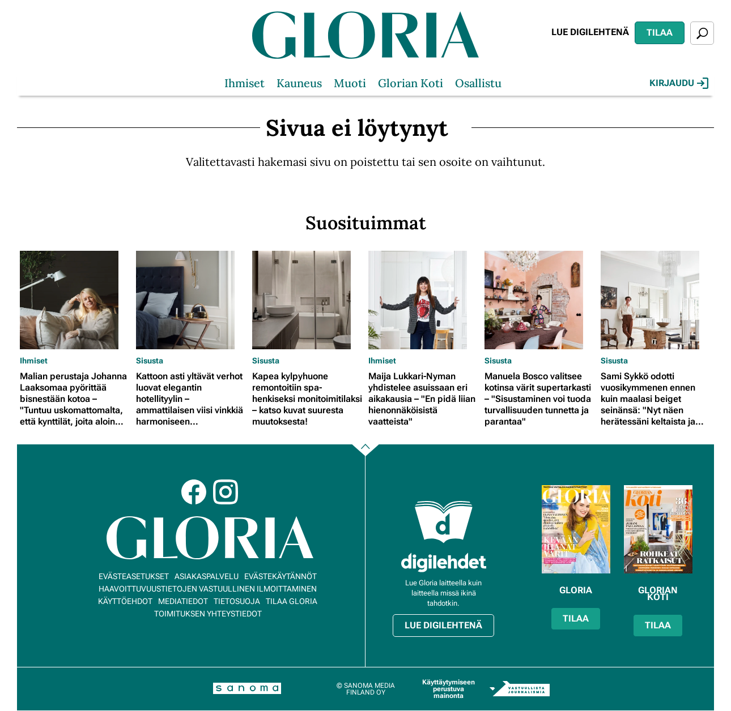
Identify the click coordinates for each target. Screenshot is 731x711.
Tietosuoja (237, 601)
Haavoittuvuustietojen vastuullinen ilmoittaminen (208, 588)
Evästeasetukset (134, 576)
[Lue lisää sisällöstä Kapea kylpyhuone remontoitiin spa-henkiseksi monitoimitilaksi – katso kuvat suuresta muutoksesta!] (307, 300)
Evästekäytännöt (280, 576)
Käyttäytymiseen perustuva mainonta (448, 689)
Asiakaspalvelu (207, 576)
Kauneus (299, 83)
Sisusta (149, 360)
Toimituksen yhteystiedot (208, 613)
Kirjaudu (678, 83)
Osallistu (478, 83)
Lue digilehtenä (590, 32)
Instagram (225, 491)
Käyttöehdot (125, 601)
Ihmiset (244, 83)
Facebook (193, 491)
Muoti (350, 83)
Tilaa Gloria (291, 601)
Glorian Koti (410, 83)
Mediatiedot (183, 601)
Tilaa (660, 32)
